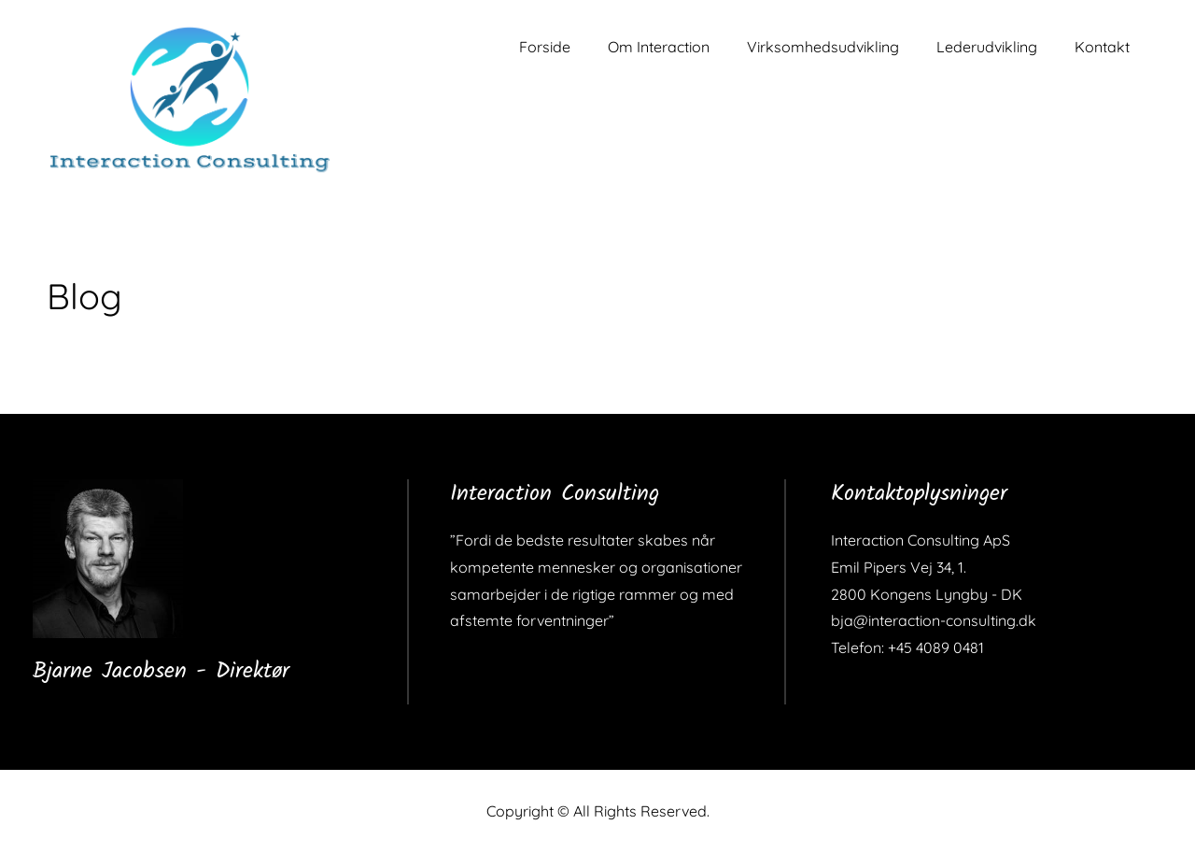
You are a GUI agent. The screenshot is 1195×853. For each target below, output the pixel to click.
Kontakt (1102, 46)
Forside (544, 46)
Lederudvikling (986, 46)
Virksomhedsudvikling (823, 46)
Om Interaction (659, 46)
